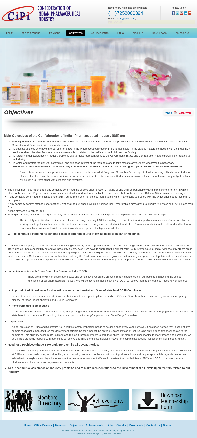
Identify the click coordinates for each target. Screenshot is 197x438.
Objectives (76, 33)
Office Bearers (30, 33)
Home (9, 33)
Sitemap (168, 425)
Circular (138, 33)
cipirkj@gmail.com (125, 18)
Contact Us (183, 33)
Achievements (100, 33)
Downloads (159, 33)
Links (120, 33)
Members (54, 33)
